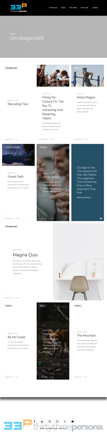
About (63, 7)
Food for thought (14, 198)
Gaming (43, 198)
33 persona (53, 7)
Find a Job (84, 7)
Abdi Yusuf (8, 139)
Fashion (43, 68)
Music (77, 70)
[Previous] (59, 350)
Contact (95, 7)
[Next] (65, 350)
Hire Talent (73, 7)
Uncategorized (11, 68)
